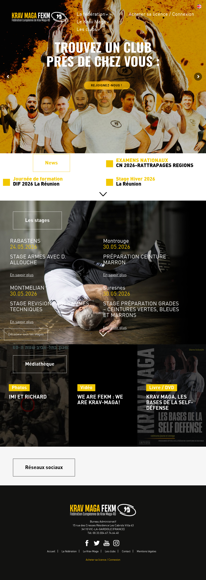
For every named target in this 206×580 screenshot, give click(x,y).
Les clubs (87, 29)
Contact (126, 551)
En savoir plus (22, 275)
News (51, 163)
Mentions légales (146, 551)
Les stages (37, 220)
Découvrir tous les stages (26, 334)
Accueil (51, 551)
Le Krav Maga (91, 22)
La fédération (91, 14)
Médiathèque (39, 364)
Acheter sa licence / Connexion (161, 14)
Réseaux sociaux (44, 467)
